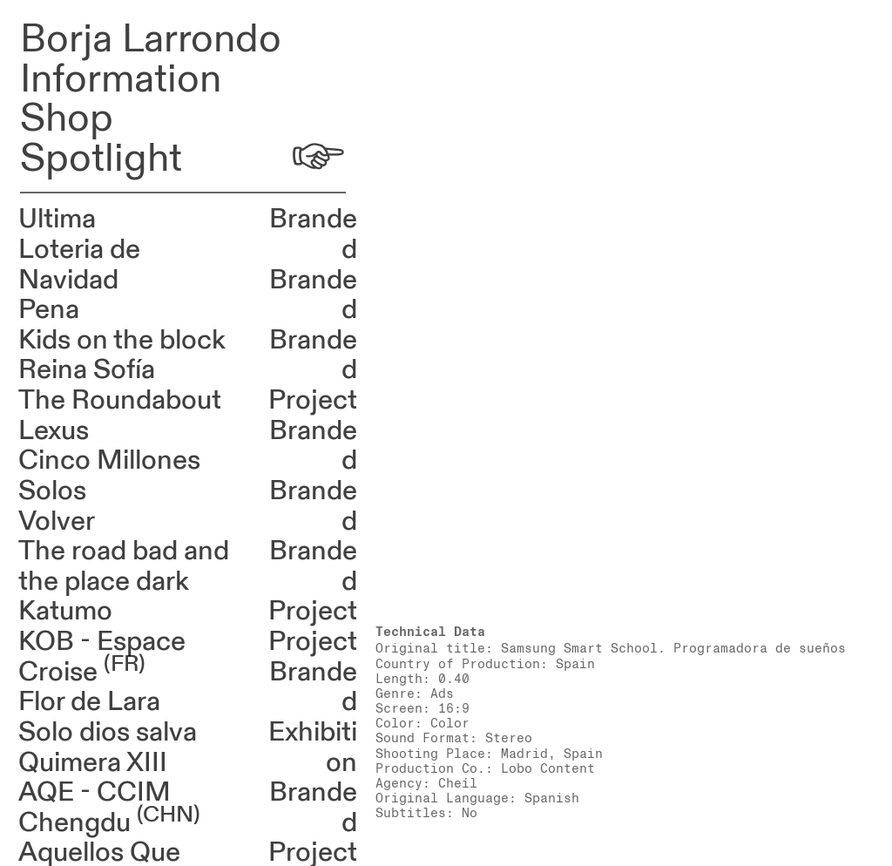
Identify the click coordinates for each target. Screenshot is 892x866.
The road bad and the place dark (123, 566)
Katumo (65, 611)
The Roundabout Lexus (119, 415)
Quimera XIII (92, 763)
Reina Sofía (86, 370)
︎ (318, 158)
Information (120, 79)
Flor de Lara (89, 702)
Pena (48, 310)
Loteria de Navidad (79, 265)
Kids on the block (122, 340)
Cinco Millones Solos (109, 475)
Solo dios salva (107, 732)
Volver (56, 521)
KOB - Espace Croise (102, 657)
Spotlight (101, 158)
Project (312, 400)
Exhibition (312, 747)
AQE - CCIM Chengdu (109, 807)
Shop (66, 118)
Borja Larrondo (150, 39)
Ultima (57, 219)
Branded (313, 234)
